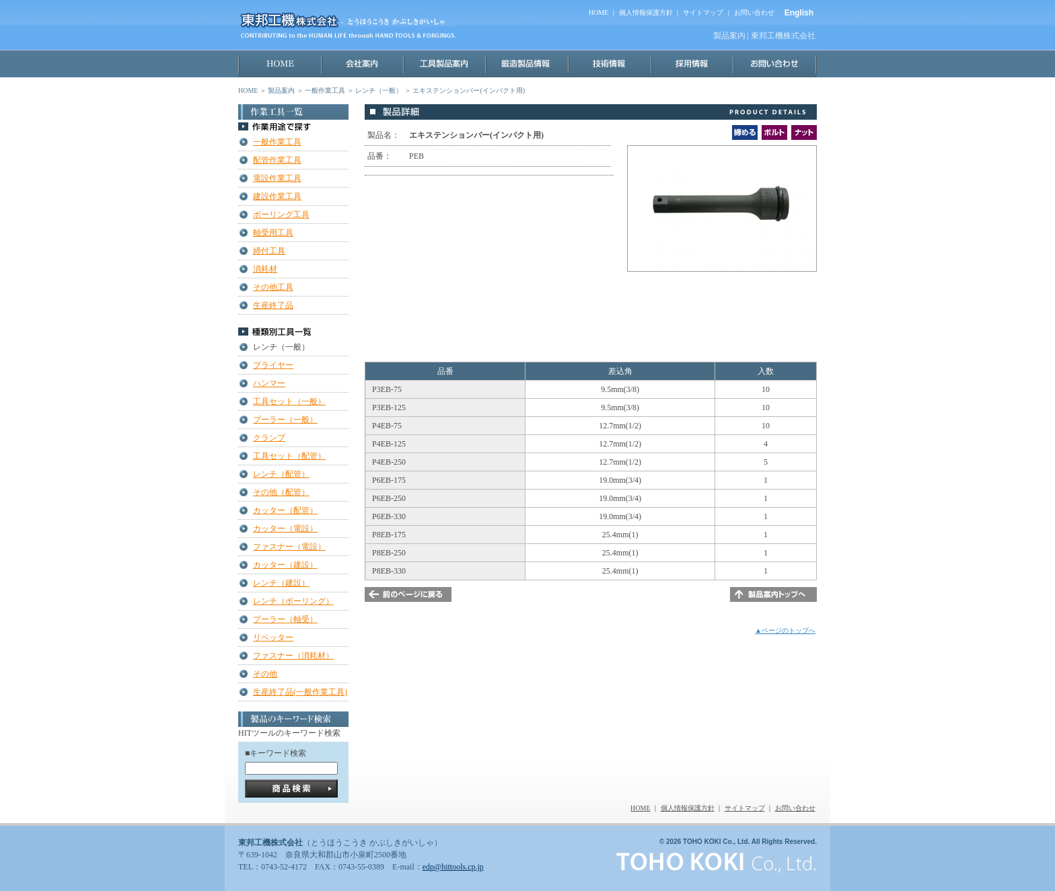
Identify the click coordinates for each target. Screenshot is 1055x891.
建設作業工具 (277, 196)
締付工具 (269, 251)
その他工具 (273, 287)
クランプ (269, 437)
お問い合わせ (754, 12)
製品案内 (281, 90)
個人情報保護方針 (646, 12)
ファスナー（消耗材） (293, 655)
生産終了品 (273, 305)
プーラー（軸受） (285, 619)
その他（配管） (281, 492)
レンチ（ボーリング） (293, 601)
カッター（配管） (285, 510)
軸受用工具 (273, 232)
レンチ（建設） (281, 583)
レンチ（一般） (378, 90)
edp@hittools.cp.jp (453, 866)
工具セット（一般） (289, 401)
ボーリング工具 (281, 214)
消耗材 (265, 269)
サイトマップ (703, 12)
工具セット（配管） (289, 456)
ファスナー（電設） (289, 546)
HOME (598, 12)
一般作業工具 (325, 90)
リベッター (273, 637)
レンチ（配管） (281, 474)
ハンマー (269, 383)
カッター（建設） (285, 565)
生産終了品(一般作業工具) (300, 692)
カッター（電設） (285, 528)
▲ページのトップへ (785, 630)
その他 (265, 674)
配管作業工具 (277, 160)
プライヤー (273, 365)
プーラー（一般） (285, 419)
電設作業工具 (277, 178)
